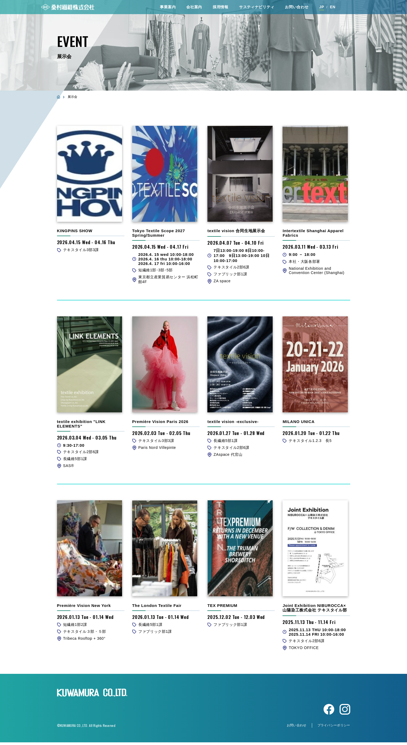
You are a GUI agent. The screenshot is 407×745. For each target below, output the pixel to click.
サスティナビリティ (256, 8)
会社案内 (194, 8)
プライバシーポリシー (333, 728)
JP (321, 8)
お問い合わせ (296, 8)
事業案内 (168, 8)
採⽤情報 (220, 8)
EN (333, 8)
